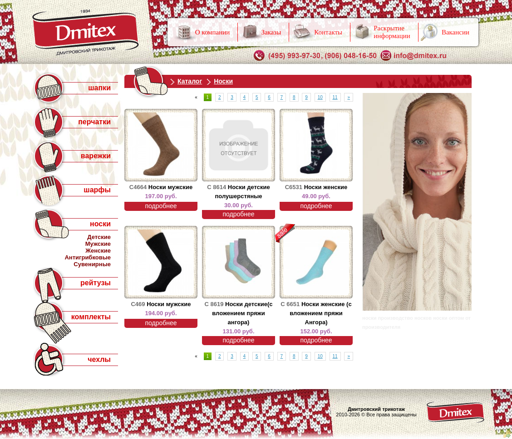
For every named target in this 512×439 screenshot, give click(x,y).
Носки (223, 81)
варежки (96, 156)
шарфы (97, 190)
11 (335, 97)
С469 (138, 304)
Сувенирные (92, 264)
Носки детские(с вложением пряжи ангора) (242, 313)
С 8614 (216, 187)
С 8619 (213, 304)
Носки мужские (170, 187)
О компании (212, 32)
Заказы (271, 32)
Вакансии (455, 32)
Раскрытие (392, 31)
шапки (99, 88)
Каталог (189, 81)
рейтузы (95, 283)
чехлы (99, 359)
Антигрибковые (87, 257)
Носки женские (326, 187)
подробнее (161, 206)
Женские (98, 250)
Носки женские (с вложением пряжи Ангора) (320, 313)
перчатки (94, 122)
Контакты (328, 32)
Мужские (98, 243)
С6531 (293, 187)
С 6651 (290, 304)
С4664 (138, 187)
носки (100, 224)
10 (320, 97)
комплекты (91, 317)
